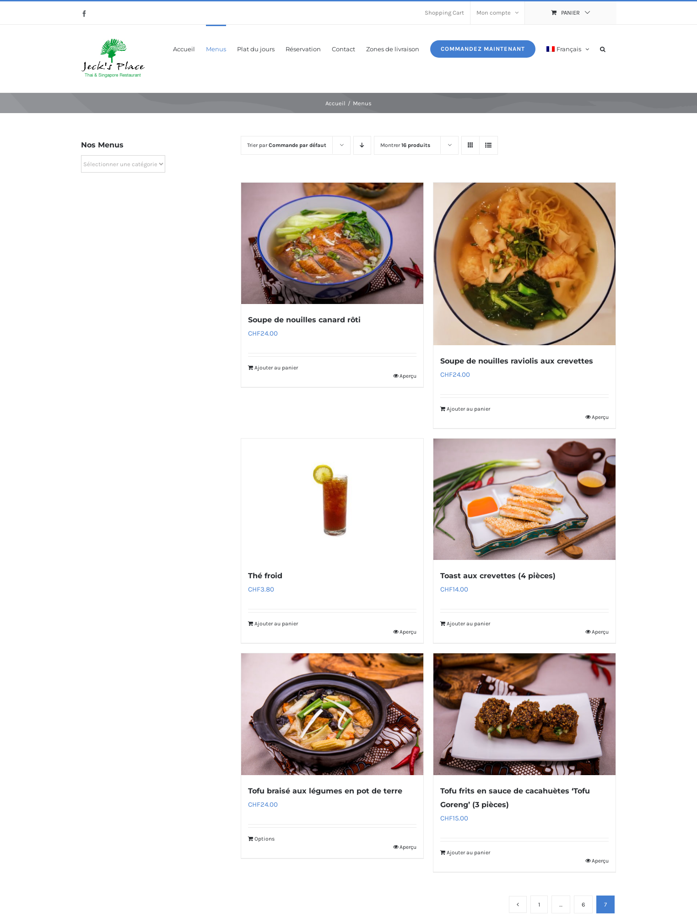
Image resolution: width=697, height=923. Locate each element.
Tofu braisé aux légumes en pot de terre (325, 791)
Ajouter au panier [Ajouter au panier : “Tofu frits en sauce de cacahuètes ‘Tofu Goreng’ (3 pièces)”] (468, 852)
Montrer (405, 145)
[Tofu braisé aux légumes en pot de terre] (332, 714)
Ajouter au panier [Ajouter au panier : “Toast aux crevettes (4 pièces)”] (468, 623)
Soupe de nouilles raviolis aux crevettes (516, 361)
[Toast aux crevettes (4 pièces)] (524, 499)
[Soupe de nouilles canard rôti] (332, 243)
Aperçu (408, 376)
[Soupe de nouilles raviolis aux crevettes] (524, 264)
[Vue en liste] (488, 145)
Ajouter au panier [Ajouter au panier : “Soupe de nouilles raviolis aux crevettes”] (468, 409)
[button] (602, 48)
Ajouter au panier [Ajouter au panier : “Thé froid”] (276, 623)
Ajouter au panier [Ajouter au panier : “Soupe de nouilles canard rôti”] (276, 367)
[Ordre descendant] (362, 145)
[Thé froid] (332, 499)
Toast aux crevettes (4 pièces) (498, 575)
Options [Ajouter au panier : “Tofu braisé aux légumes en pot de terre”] (264, 839)
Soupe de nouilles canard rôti (304, 319)
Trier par (286, 145)
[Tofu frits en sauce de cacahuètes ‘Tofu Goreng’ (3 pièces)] (524, 714)
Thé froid (265, 575)
